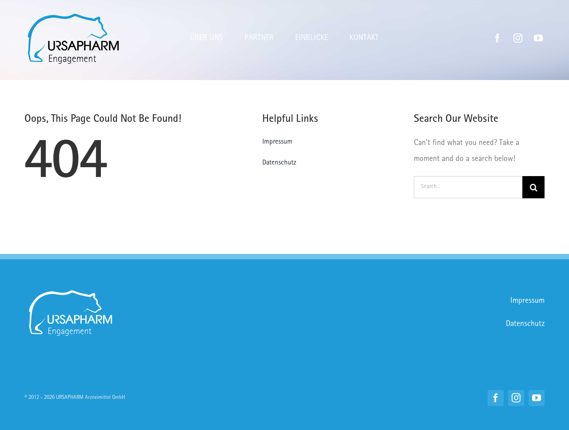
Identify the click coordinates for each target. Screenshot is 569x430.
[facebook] (497, 38)
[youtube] (538, 38)
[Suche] (533, 187)
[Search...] (468, 187)
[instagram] (518, 38)
